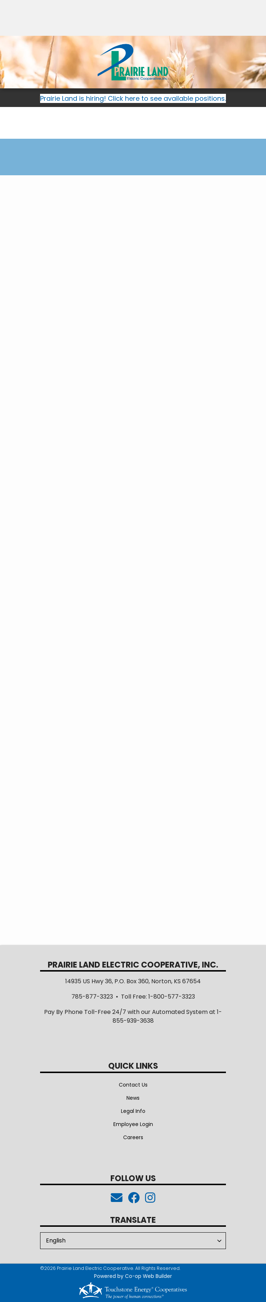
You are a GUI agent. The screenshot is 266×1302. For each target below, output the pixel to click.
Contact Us (133, 1084)
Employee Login (133, 1124)
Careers (133, 1137)
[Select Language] (133, 1240)
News (133, 1098)
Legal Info (133, 1111)
